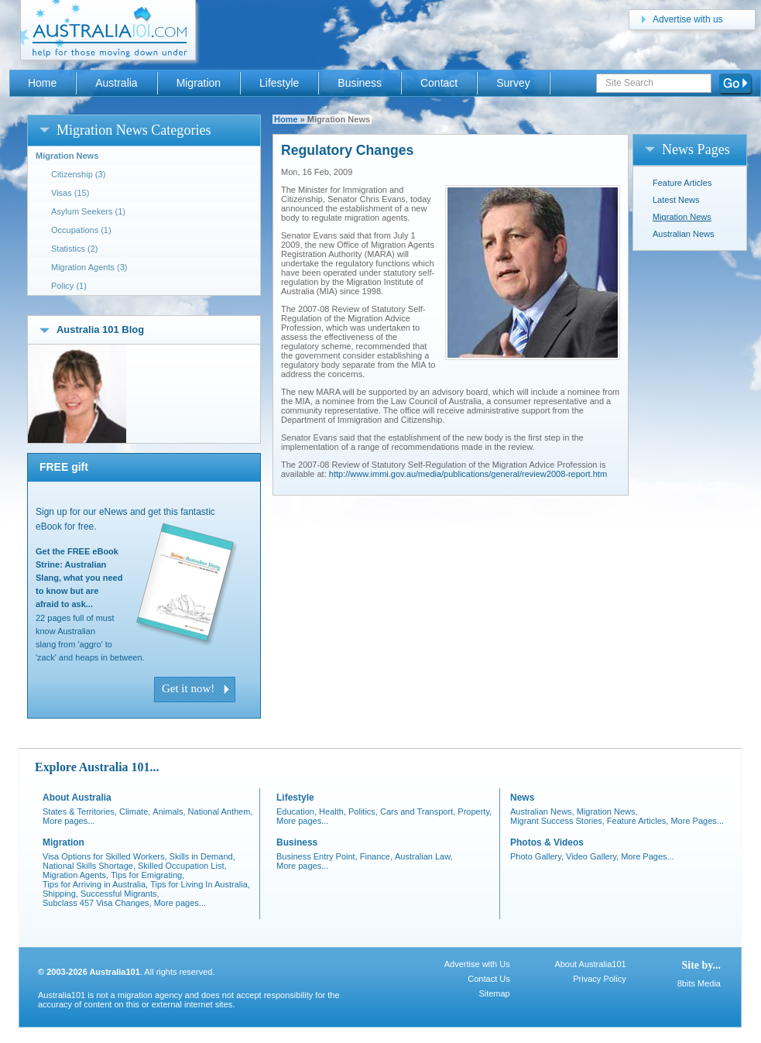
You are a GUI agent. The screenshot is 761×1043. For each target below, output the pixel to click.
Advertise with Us (477, 964)
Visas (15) (70, 192)
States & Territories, (80, 811)
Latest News (676, 199)
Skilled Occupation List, (182, 865)
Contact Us (488, 978)
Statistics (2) (74, 248)
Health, (332, 811)
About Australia (77, 797)
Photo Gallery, (537, 856)
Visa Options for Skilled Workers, (105, 856)
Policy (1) (69, 285)
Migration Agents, (75, 875)
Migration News (682, 216)
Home (286, 119)
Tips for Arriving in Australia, (95, 884)
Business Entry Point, (317, 856)
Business (360, 83)
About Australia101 (590, 964)
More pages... (68, 820)
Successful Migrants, (120, 893)
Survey (513, 83)
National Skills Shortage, (89, 865)
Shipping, (60, 893)
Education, (296, 811)
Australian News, (542, 811)
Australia (116, 83)
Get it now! (188, 688)
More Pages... (697, 820)
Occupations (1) (81, 230)
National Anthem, (220, 811)
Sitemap (493, 993)
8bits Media (699, 983)
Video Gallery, (592, 856)
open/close (44, 130)
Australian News (683, 233)
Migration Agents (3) (89, 267)
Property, (475, 811)
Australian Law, (424, 856)
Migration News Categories (134, 130)
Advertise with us (688, 19)
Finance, (376, 856)
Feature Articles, (638, 820)
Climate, (134, 811)
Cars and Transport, (417, 811)
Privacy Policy (599, 978)
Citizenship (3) (78, 174)
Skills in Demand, (202, 856)
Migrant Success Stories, (557, 820)
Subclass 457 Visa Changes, (97, 902)
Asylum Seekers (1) (88, 211)
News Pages (696, 149)
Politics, (363, 811)
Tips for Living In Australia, (200, 884)
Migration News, (607, 811)
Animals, (169, 811)
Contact (439, 83)
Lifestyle (279, 83)
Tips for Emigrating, (147, 875)
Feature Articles (682, 182)
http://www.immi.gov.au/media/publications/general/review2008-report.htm (468, 474)
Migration (199, 83)
